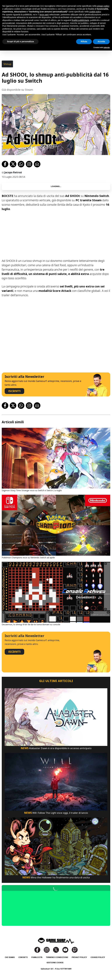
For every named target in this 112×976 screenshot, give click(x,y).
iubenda (107, 47)
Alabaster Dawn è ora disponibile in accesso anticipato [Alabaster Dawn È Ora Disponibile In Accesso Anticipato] (56, 748)
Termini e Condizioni (57, 957)
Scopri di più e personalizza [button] (20, 41)
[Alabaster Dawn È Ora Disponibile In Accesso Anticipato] (56, 716)
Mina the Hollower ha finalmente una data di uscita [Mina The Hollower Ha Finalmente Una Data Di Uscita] (56, 877)
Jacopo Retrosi (13, 172)
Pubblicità (36, 957)
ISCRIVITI (14, 391)
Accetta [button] (101, 41)
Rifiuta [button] (84, 41)
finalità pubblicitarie (80, 20)
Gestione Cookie (55, 962)
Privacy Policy (79, 957)
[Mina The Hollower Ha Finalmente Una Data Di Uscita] (56, 846)
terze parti (44, 14)
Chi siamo (10, 957)
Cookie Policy (98, 957)
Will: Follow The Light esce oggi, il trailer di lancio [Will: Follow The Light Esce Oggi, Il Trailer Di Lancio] (56, 812)
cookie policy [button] (95, 11)
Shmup (7, 64)
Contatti (23, 957)
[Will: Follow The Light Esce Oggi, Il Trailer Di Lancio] (56, 781)
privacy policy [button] (103, 6)
